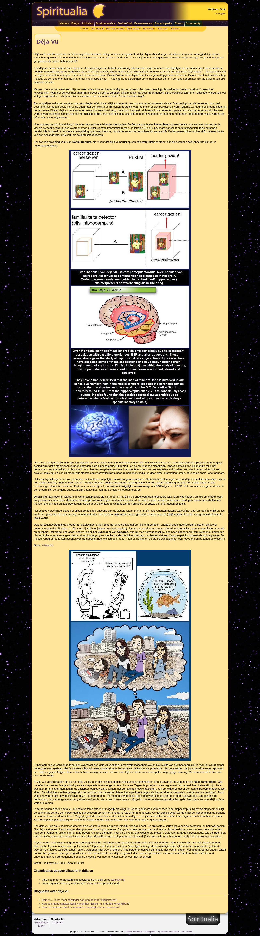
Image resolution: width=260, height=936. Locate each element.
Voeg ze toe (94, 883)
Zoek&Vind (125, 23)
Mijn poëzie (134, 28)
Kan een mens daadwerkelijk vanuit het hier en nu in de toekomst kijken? (85, 903)
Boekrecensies (105, 23)
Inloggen (220, 13)
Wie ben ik (97, 28)
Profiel (84, 28)
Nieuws (64, 23)
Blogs (75, 23)
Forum (179, 23)
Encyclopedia (163, 23)
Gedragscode (150, 932)
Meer (41, 925)
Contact (57, 922)
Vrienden (162, 28)
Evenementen (143, 23)
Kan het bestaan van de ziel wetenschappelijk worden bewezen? (80, 907)
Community (193, 23)
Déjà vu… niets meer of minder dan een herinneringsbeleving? (79, 899)
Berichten (149, 28)
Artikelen (87, 23)
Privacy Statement (134, 932)
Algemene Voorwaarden (168, 932)
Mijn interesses (115, 28)
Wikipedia (47, 545)
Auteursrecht (186, 932)
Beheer (175, 28)
